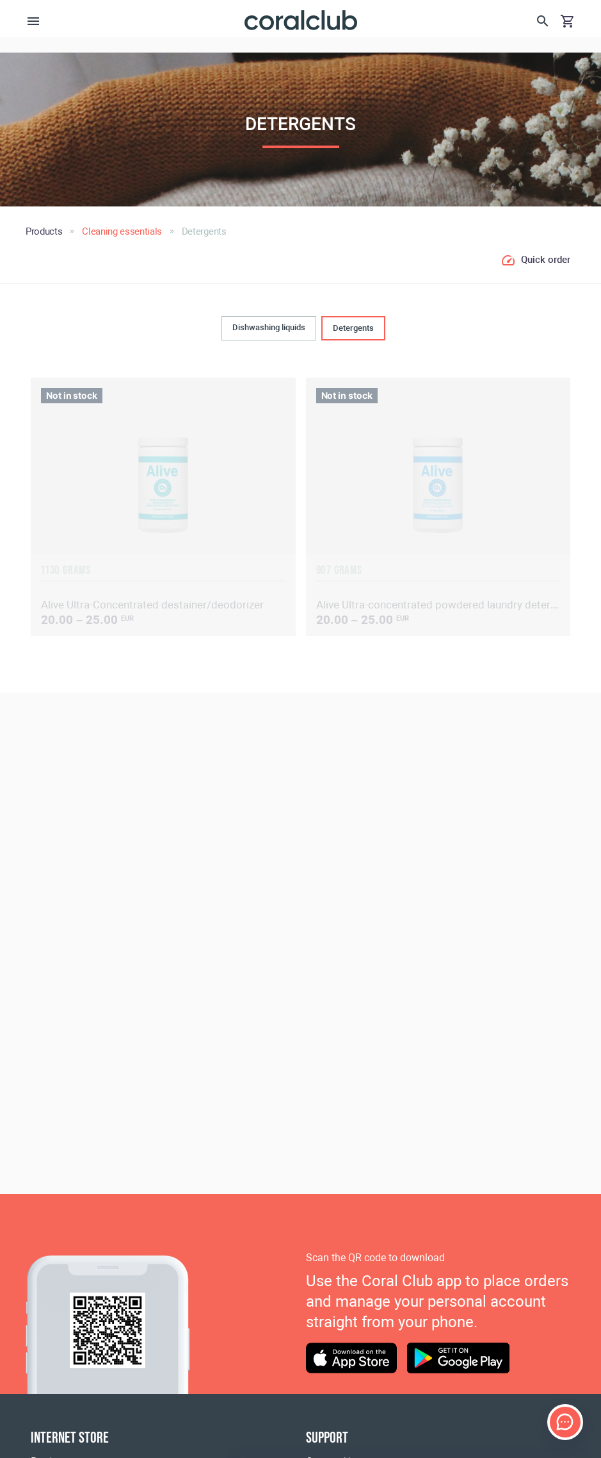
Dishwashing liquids (268, 327)
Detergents (353, 328)
